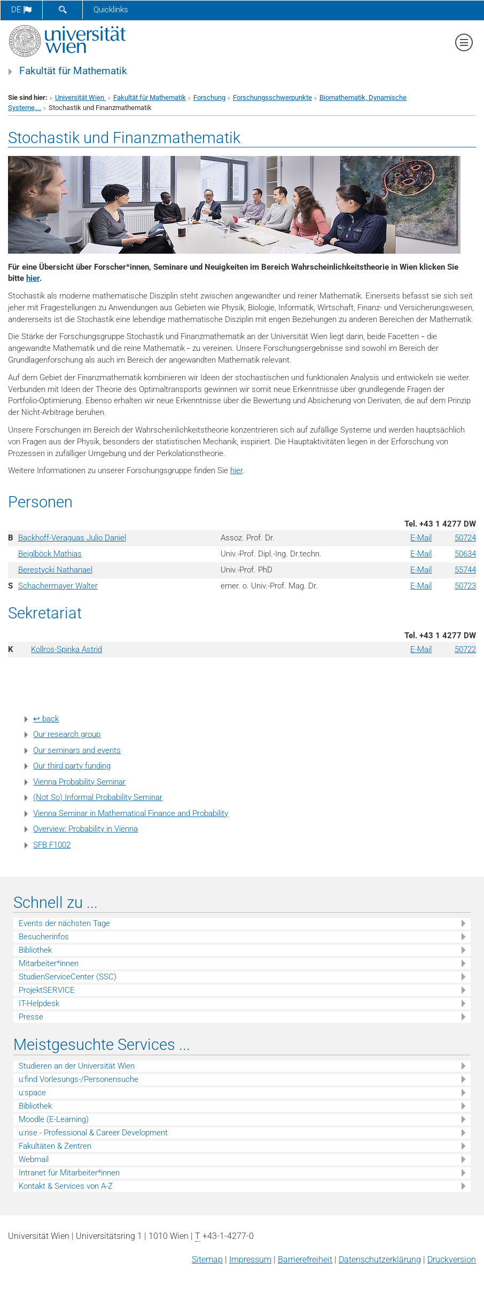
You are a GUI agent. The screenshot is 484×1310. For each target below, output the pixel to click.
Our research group (66, 734)
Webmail (34, 1159)
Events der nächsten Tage (64, 923)
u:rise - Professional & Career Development (93, 1133)
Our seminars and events (77, 750)
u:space (32, 1092)
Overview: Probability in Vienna (85, 829)
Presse (31, 1017)
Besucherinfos (44, 937)
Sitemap (207, 1259)
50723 (465, 586)
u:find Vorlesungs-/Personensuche (78, 1079)
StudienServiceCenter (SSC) (67, 977)
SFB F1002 (52, 845)
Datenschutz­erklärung (380, 1259)
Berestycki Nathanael (55, 570)
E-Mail (421, 538)
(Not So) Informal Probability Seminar (97, 797)
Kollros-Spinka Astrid (66, 649)
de (21, 9)
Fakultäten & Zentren (55, 1146)
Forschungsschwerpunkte (272, 97)
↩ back (46, 719)
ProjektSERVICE (47, 990)
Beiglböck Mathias (50, 554)
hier (33, 278)
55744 (465, 570)
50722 (465, 649)
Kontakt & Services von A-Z (66, 1186)
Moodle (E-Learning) (54, 1119)
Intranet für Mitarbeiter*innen (69, 1173)
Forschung (209, 97)
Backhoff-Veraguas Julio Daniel (72, 538)
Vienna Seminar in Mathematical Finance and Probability (130, 813)
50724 (465, 538)
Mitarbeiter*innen (49, 963)
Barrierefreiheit (305, 1259)
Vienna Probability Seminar (79, 782)
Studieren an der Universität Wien (77, 1066)
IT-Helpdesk (39, 1003)
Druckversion (451, 1259)
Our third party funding (72, 766)
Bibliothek (35, 950)
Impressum (250, 1259)
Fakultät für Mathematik (73, 71)
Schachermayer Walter (58, 586)
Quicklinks (110, 9)
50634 (465, 554)
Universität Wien (80, 97)
